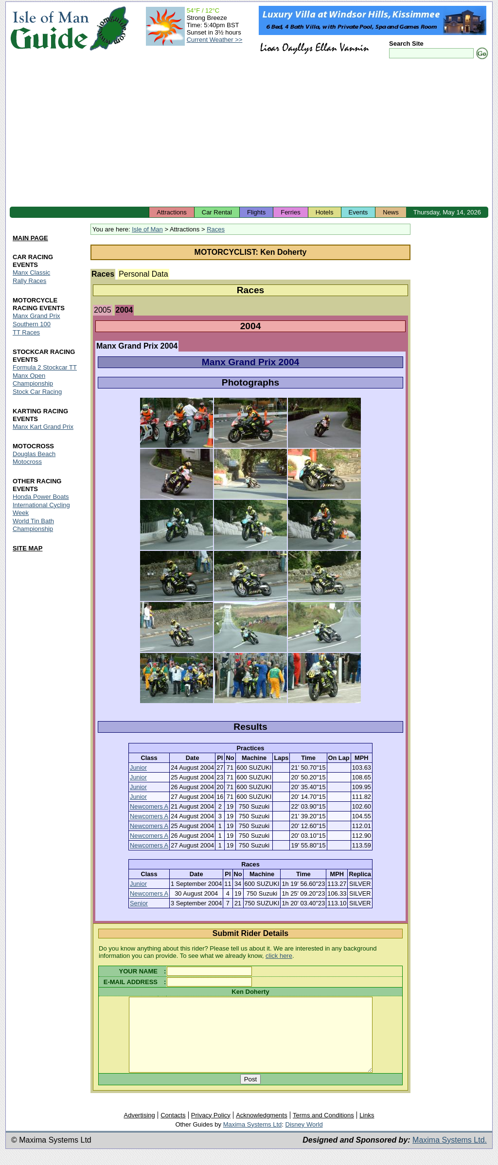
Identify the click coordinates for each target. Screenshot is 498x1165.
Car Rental (217, 212)
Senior (139, 903)
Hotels (325, 212)
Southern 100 (32, 324)
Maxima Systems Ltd (252, 1139)
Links (366, 1129)
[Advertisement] (249, 134)
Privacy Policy (211, 1129)
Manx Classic (31, 272)
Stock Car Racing (37, 391)
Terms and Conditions (323, 1129)
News (391, 212)
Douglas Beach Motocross (34, 457)
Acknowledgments (261, 1129)
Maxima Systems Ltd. (449, 1154)
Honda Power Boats (41, 496)
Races (216, 229)
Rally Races (29, 280)
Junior (138, 767)
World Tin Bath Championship (33, 524)
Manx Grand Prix (36, 315)
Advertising (139, 1129)
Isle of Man (147, 229)
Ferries (290, 212)
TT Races (26, 332)
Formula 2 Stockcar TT (45, 367)
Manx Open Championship (33, 379)
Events (358, 212)
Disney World (304, 1139)
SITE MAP (27, 548)
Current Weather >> (215, 39)
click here (279, 955)
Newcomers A (149, 806)
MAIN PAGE (30, 238)
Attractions (171, 212)
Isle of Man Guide (49, 28)
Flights (256, 212)
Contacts (172, 1129)
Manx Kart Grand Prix (43, 426)
